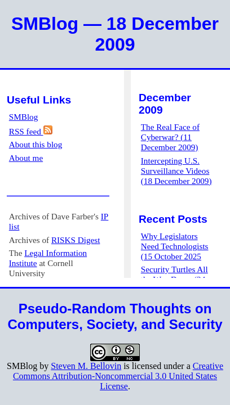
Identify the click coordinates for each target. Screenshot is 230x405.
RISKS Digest (75, 240)
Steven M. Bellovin (86, 366)
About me (26, 158)
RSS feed (30, 131)
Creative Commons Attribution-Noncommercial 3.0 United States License (118, 376)
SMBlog (23, 117)
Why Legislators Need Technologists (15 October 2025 (175, 246)
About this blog (36, 144)
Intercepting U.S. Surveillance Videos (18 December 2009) (176, 171)
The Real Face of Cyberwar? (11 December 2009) (170, 137)
